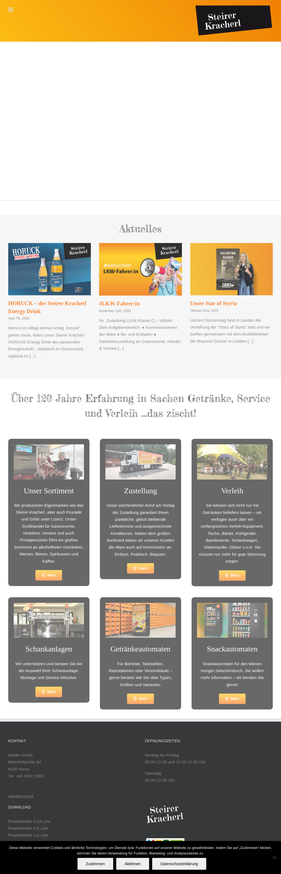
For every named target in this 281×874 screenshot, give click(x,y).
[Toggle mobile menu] (11, 10)
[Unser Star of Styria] (231, 266)
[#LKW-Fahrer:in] (140, 266)
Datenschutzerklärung (179, 864)
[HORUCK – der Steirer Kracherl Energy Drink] (49, 266)
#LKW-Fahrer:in (119, 301)
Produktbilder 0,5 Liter (28, 828)
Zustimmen (95, 864)
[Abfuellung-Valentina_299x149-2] (49, 448)
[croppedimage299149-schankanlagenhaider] (49, 607)
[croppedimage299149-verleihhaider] (232, 448)
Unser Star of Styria (213, 300)
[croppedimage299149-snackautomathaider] (232, 607)
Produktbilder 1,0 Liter (28, 835)
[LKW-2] (140, 448)
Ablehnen (133, 864)
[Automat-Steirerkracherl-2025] (140, 607)
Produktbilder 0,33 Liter (29, 821)
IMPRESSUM (20, 796)
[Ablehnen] (274, 857)
